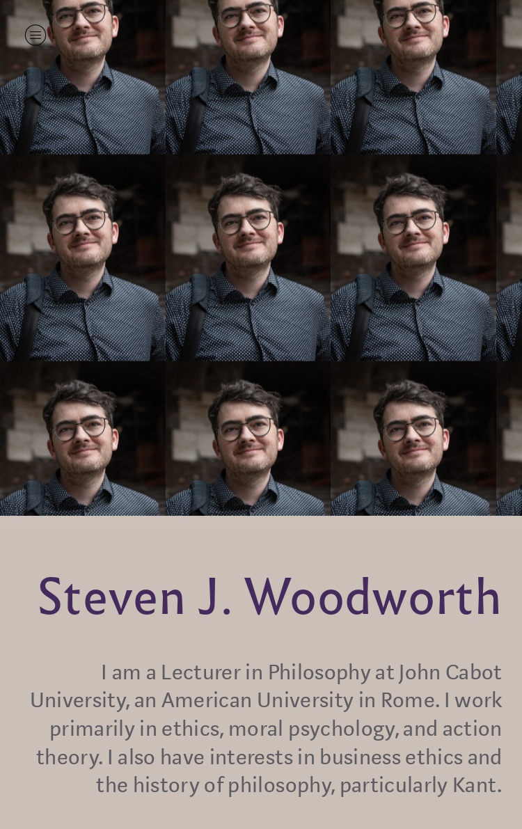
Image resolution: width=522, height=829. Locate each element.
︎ (35, 35)
